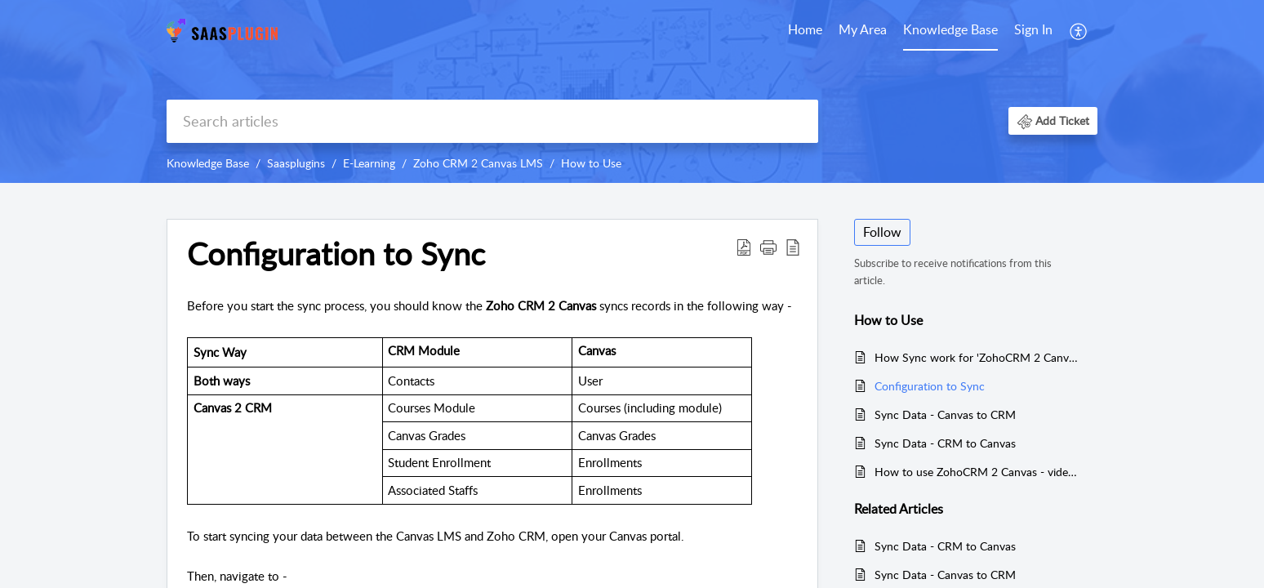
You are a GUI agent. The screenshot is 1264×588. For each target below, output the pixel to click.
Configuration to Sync (930, 386)
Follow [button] (882, 232)
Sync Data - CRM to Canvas (945, 443)
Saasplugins (296, 163)
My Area (863, 29)
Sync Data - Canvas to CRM (945, 414)
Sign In (1033, 29)
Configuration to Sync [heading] (336, 254)
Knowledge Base (950, 29)
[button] (1079, 31)
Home (805, 29)
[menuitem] (805, 31)
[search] (492, 121)
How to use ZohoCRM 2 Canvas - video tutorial (978, 471)
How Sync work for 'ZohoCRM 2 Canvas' (978, 357)
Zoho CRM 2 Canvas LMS (478, 163)
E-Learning (369, 163)
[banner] (632, 91)
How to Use (591, 163)
